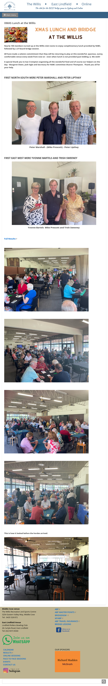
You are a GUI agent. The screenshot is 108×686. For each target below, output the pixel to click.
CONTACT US (8, 664)
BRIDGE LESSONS (63, 624)
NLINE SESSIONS (12, 655)
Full (10, 238)
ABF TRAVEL (67, 621)
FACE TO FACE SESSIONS (14, 658)
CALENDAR (8, 649)
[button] (10, 15)
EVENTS (6, 661)
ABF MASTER (65, 612)
